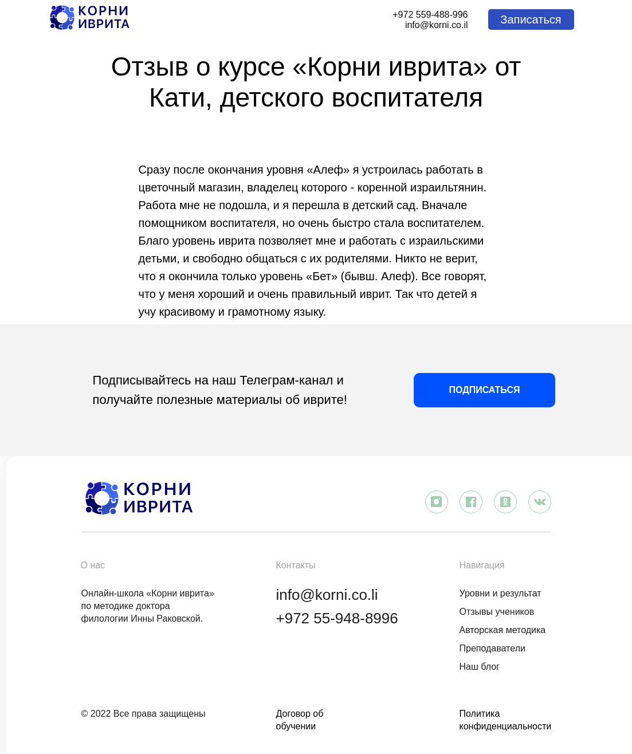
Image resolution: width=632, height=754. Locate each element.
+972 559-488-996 (430, 14)
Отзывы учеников (497, 611)
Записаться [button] (530, 19)
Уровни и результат (500, 593)
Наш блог (480, 666)
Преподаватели (492, 648)
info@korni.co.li (327, 594)
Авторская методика (503, 630)
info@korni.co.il (436, 25)
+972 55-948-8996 (337, 618)
